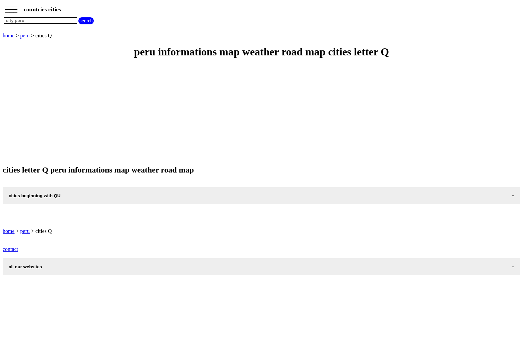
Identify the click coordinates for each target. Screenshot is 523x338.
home (9, 35)
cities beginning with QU (35, 195)
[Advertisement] (203, 112)
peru (25, 35)
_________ (11, 7)
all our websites (25, 266)
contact (10, 249)
